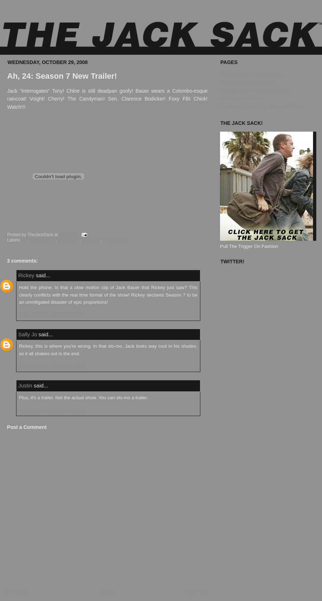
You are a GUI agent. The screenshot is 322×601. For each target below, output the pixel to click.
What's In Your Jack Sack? (247, 82)
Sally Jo (27, 334)
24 (24, 240)
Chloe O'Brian (42, 240)
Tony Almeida (115, 240)
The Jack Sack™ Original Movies (254, 90)
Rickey (26, 275)
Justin (25, 385)
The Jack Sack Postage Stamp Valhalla (260, 106)
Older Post (197, 591)
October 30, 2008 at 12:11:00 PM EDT (51, 367)
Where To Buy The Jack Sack (250, 74)
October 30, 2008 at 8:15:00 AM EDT (50, 315)
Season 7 (91, 240)
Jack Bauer (68, 240)
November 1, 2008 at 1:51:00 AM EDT (51, 411)
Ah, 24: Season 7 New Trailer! (62, 76)
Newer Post (16, 591)
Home (107, 591)
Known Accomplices (241, 98)
